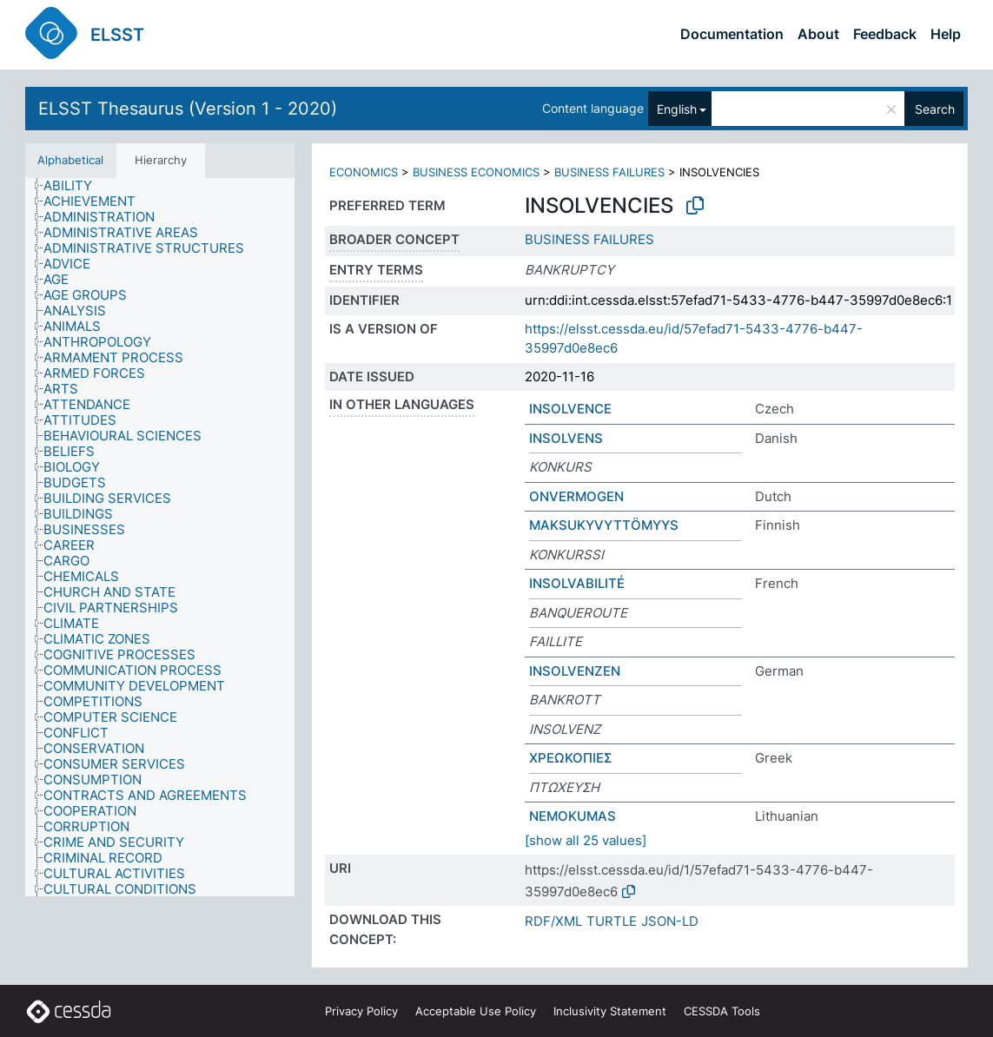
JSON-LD (669, 921)
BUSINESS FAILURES (609, 172)
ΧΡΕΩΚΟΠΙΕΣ (570, 758)
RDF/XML (553, 921)
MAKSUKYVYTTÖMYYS (604, 525)
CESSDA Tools (722, 1011)
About (818, 34)
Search (935, 109)
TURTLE (611, 921)
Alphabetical (70, 160)
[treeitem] (75, 186)
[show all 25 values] (585, 840)
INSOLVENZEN (574, 671)
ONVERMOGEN (576, 496)
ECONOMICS (363, 172)
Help (945, 34)
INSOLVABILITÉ (577, 583)
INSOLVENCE (570, 408)
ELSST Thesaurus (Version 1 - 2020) (187, 108)
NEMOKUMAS (572, 816)
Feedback (885, 34)
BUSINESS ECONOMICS (476, 172)
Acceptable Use (475, 1011)
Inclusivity (609, 1011)
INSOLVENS (566, 438)
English (677, 109)
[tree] (160, 537)
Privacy (361, 1011)
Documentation (732, 34)
